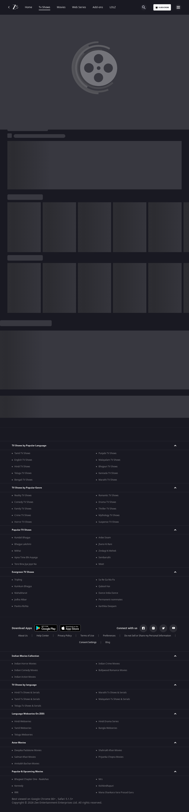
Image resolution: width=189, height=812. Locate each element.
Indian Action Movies (25, 677)
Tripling (18, 579)
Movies (61, 7)
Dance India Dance (108, 593)
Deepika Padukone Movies (28, 750)
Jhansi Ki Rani (105, 544)
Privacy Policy (65, 635)
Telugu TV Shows (23, 473)
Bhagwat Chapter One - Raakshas (31, 779)
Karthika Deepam (107, 606)
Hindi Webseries (22, 721)
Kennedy (18, 786)
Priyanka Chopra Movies (111, 757)
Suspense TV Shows (109, 522)
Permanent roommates (111, 599)
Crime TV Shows (22, 515)
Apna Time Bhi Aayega (26, 557)
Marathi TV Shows (108, 479)
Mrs (101, 779)
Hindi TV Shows (22, 466)
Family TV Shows (22, 508)
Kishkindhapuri (106, 786)
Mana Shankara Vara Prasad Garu (116, 792)
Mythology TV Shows (109, 515)
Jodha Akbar (20, 599)
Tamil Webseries (22, 728)
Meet (101, 564)
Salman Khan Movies (25, 757)
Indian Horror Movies (25, 663)
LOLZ (113, 7)
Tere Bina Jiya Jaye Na (25, 564)
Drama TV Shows (107, 502)
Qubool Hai (104, 586)
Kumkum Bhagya (23, 586)
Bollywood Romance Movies (113, 670)
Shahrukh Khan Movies (110, 750)
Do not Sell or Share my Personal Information (147, 635)
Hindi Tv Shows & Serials (27, 692)
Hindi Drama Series (109, 721)
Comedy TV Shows (23, 502)
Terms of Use (87, 635)
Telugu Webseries (23, 734)
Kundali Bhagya (22, 537)
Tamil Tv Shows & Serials (27, 699)
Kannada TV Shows (108, 473)
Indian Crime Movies (109, 663)
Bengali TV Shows (23, 479)
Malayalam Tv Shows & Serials (114, 699)
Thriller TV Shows (107, 508)
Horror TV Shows (23, 522)
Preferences (109, 635)
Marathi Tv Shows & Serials (113, 692)
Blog (107, 642)
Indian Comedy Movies (26, 670)
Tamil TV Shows (22, 453)
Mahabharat (20, 593)
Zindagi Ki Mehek (107, 550)
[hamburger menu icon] (178, 7)
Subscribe (162, 7)
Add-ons (98, 7)
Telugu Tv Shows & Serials (27, 705)
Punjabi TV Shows (107, 453)
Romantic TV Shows (108, 495)
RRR (16, 792)
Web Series (79, 7)
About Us (23, 635)
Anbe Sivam (105, 537)
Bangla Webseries (108, 728)
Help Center (43, 635)
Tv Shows (44, 7)
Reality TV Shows (23, 495)
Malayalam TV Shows (109, 460)
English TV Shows (23, 460)
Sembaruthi (105, 557)
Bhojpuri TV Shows (108, 466)
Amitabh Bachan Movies (26, 763)
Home (28, 7)
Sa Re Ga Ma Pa (107, 579)
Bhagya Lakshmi (22, 544)
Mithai (17, 550)
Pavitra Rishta (21, 606)
